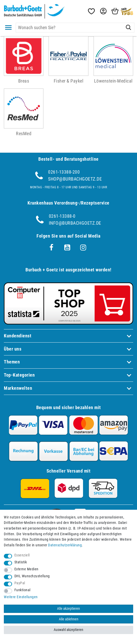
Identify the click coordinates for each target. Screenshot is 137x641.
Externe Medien (26, 569)
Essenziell (22, 555)
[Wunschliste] (91, 11)
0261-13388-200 (64, 172)
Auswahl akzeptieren (68, 630)
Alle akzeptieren (68, 608)
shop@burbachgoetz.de (75, 179)
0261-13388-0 (62, 216)
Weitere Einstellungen (21, 597)
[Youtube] (67, 247)
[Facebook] (51, 247)
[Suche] (128, 27)
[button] (103, 11)
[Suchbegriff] (75, 28)
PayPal (19, 583)
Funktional (22, 590)
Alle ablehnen (68, 619)
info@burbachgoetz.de (75, 223)
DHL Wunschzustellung (32, 576)
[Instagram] (83, 247)
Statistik (20, 562)
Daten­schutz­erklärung (65, 545)
